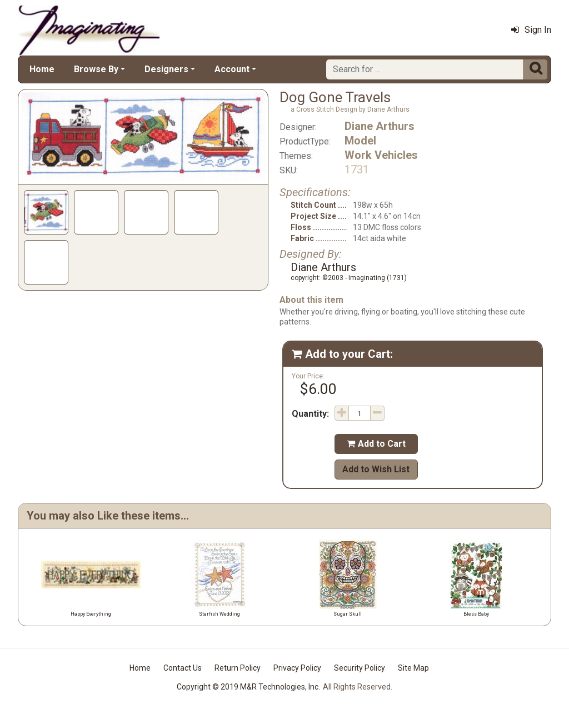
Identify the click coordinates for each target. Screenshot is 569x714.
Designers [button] (166, 69)
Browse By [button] (96, 69)
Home (41, 69)
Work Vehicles (381, 155)
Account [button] (231, 69)
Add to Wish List (376, 469)
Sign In (531, 29)
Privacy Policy (297, 667)
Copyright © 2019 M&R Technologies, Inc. (248, 686)
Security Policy (359, 667)
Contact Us (182, 667)
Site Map (413, 667)
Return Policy (237, 667)
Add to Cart (376, 443)
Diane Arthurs (380, 126)
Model (360, 140)
